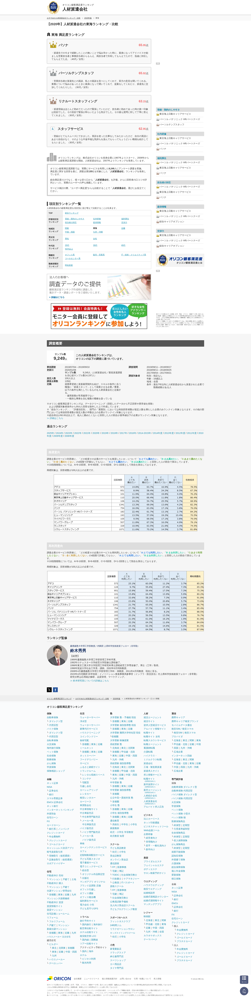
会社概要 (78, 979)
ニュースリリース (91, 979)
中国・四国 (70, 232)
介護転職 (148, 751)
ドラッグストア (118, 952)
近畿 (123, 228)
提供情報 (97, 222)
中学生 (124, 824)
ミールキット (86, 748)
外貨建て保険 (178, 859)
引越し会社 (85, 786)
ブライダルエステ (153, 861)
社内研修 (97, 219)
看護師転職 (149, 748)
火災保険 (51, 744)
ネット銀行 (52, 806)
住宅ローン (52, 817)
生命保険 (51, 755)
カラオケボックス (153, 935)
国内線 (85, 939)
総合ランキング (71, 213)
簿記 (121, 871)
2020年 (96, 433)
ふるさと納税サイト (90, 767)
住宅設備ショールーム (58, 913)
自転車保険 (52, 740)
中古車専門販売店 (91, 817)
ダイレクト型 (56, 721)
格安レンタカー (88, 797)
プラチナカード (184, 941)
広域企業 (178, 751)
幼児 (114, 852)
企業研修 (148, 834)
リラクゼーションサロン (122, 929)
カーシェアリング (89, 790)
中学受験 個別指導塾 (120, 790)
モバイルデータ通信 (182, 725)
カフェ (83, 851)
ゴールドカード (57, 844)
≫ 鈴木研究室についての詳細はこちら (89, 680)
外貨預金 (51, 813)
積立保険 (176, 878)
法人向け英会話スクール (122, 905)
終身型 (177, 825)
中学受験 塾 (116, 782)
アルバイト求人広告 (154, 806)
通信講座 (114, 863)
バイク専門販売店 (91, 832)
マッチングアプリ (153, 904)
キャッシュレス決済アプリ (60, 848)
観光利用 (86, 962)
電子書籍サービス (89, 862)
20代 (67, 245)
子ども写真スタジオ (90, 859)
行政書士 (116, 878)
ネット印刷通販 (151, 822)
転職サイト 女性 (152, 736)
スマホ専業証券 (55, 798)
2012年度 (180, 433)
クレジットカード (56, 832)
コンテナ (86, 778)
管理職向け (151, 841)
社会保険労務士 (129, 875)
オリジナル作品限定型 (93, 874)
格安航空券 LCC (88, 936)
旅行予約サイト (88, 920)
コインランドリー (89, 736)
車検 (82, 843)
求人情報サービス (153, 774)
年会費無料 (54, 836)
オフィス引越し (88, 889)
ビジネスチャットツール (156, 826)
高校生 (115, 824)
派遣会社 (148, 763)
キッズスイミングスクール (122, 933)
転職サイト (149, 732)
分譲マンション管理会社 (59, 890)
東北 (54, 948)
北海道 (115, 748)
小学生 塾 (115, 805)
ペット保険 (52, 751)
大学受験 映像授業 (119, 740)
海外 (91, 951)
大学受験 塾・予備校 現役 (123, 717)
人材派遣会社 (150, 802)
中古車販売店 (86, 813)
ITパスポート (127, 882)
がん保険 (51, 763)
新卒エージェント (153, 791)
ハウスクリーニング (90, 732)
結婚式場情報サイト (154, 900)
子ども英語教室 (118, 848)
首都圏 (52, 894)
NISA (49, 787)
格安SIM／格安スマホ (183, 728)
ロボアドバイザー (56, 863)
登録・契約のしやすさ (74, 219)
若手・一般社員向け (156, 845)
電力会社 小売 (87, 904)
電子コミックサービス (91, 866)
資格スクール (117, 886)
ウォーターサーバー (90, 717)
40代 (123, 245)
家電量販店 (115, 949)
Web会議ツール (152, 830)
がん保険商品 (178, 844)
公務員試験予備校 (119, 901)
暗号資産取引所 (55, 852)
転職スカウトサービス (155, 740)
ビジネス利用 (89, 959)
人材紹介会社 (150, 796)
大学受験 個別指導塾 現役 (123, 725)
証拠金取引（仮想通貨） (61, 859)
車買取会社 (85, 805)
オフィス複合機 (88, 897)
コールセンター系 (72, 258)
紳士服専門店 (117, 956)
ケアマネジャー (131, 878)
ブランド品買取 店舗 (90, 885)
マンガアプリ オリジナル (92, 881)
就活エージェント (153, 717)
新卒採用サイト (151, 785)
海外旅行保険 (53, 748)
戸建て (66, 879)
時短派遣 (69, 265)
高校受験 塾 (116, 744)
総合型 (85, 870)
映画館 (147, 916)
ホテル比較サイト (89, 932)
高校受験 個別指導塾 (120, 763)
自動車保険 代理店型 (182, 790)
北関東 (62, 948)
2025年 (50, 433)
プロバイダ (177, 736)
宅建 (114, 871)
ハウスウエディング (154, 885)
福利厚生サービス (89, 901)
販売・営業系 (99, 255)
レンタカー (85, 794)
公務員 (115, 882)
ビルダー (53, 944)
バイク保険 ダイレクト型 (184, 794)
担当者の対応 (71, 222)
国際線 (94, 939)
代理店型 (53, 725)
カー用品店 (115, 964)
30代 (95, 245)
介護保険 (176, 863)
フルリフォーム (57, 921)
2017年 (123, 433)
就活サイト (149, 721)
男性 (67, 239)
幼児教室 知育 (117, 836)
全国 (161, 931)
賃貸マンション (55, 910)
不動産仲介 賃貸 (55, 902)
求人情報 (157, 979)
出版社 (85, 878)
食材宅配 (84, 740)
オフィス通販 (86, 893)
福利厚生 (125, 219)
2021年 (87, 433)
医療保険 (51, 759)
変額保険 (176, 875)
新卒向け (150, 849)
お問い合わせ (125, 979)
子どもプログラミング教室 (123, 909)
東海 (60, 894)
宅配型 (85, 782)
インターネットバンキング (60, 809)
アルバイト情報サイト (155, 728)
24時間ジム (116, 925)
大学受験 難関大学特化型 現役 (125, 732)
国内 (84, 951)
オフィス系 (70, 255)
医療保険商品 (178, 821)
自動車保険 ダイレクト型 (184, 787)
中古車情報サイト (89, 809)
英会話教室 (115, 855)
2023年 (68, 433)
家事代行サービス (89, 728)
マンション (54, 879)
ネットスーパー (88, 755)
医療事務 (121, 867)
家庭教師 (114, 828)
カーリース (85, 801)
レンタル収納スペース (93, 774)
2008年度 (69, 436)
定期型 (186, 825)
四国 (176, 748)
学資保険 (51, 767)
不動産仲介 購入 (55, 883)
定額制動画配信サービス (92, 855)
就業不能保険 (178, 852)
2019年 (105, 433)
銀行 (51, 794)
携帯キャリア (178, 717)
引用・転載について (142, 979)
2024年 (59, 433)
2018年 (114, 433)
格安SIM (178, 732)
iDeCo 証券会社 (55, 802)
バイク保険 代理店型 (182, 798)
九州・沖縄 (98, 232)
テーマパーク (150, 939)
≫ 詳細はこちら (55, 418)
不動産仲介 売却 (55, 875)
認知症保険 (177, 855)
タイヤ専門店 (117, 968)
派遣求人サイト (151, 771)
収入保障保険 (180, 840)
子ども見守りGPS (89, 908)
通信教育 (114, 820)
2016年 (132, 433)
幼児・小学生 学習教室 (121, 832)
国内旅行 (86, 924)
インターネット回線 (182, 755)
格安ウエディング (153, 889)
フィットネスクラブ (120, 921)
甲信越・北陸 (128, 751)
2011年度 (191, 433)
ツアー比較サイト (89, 943)
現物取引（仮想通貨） (60, 855)
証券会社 (53, 790)
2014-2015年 (144, 433)
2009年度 (58, 436)
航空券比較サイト (89, 928)
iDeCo (175, 903)
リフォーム (52, 917)
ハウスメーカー (57, 959)
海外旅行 (97, 924)
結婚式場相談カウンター (156, 896)
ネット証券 (52, 783)
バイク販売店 (86, 828)
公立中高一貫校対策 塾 (121, 797)
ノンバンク (63, 829)
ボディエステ (150, 869)
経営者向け (151, 838)
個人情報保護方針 (109, 979)
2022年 (77, 433)
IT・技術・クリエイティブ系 (133, 255)
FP (113, 867)
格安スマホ (190, 732)
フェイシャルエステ (154, 865)
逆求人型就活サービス (155, 725)
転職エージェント (153, 744)
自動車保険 (52, 717)
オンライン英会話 (119, 859)
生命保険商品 (178, 832)
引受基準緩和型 (182, 829)
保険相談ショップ (56, 771)
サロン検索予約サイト (155, 873)
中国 (198, 744)
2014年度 (157, 433)
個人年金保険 (178, 871)
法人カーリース (151, 818)
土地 (74, 879)
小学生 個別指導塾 (119, 813)
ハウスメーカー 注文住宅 (58, 937)
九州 (74, 894)
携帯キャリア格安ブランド (185, 721)
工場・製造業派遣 (153, 767)
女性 (95, 239)
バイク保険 (52, 728)
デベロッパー (56, 963)
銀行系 (52, 829)
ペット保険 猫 (179, 817)
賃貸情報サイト (55, 906)
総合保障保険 (178, 867)
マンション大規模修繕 (58, 898)
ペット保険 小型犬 (181, 813)
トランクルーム (88, 771)
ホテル (83, 955)
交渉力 (124, 222)
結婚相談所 (149, 893)
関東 (67, 228)
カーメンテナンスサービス (93, 847)
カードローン (53, 825)
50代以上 (69, 249)
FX (48, 821)
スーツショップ (118, 960)
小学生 (133, 824)
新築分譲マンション (57, 929)
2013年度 (169, 433)
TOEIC (115, 875)
